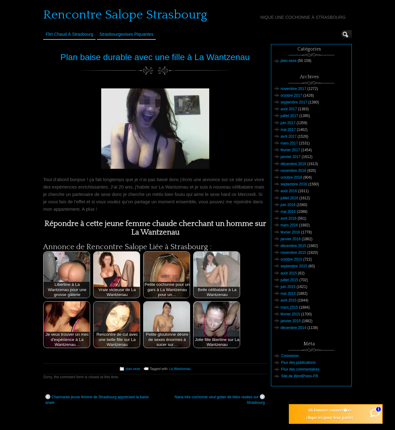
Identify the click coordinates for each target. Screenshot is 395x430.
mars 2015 (289, 307)
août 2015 (289, 273)
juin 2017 (288, 123)
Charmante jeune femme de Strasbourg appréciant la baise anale (97, 399)
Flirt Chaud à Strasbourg (69, 34)
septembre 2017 (294, 102)
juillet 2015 (289, 280)
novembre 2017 (293, 89)
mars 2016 (289, 225)
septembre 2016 (294, 184)
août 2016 (289, 191)
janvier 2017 (291, 157)
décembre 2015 (293, 246)
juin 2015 (288, 287)
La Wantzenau (180, 369)
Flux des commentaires (300, 369)
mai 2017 (288, 130)
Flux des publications (298, 362)
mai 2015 (288, 293)
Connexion (290, 356)
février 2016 (290, 232)
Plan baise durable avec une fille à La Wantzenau (155, 57)
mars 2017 (289, 143)
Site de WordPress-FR (299, 376)
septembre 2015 (294, 266)
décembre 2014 (293, 328)
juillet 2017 (289, 116)
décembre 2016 (293, 164)
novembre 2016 (293, 170)
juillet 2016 (289, 198)
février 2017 (290, 150)
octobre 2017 (291, 95)
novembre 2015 (293, 252)
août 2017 (289, 109)
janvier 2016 (291, 239)
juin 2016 (288, 205)
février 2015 (290, 314)
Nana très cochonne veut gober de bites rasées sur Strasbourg (220, 399)
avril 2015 (289, 300)
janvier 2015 (291, 321)
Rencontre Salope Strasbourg (125, 15)
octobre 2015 (291, 259)
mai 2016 (288, 211)
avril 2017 (289, 136)
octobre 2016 (291, 177)
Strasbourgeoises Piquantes (126, 34)
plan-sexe (133, 369)
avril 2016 (289, 218)
